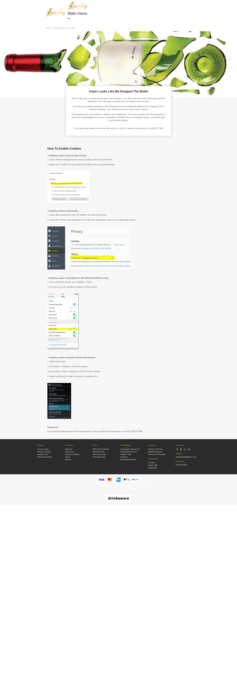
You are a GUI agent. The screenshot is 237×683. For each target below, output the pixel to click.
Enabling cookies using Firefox (62, 211)
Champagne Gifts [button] (76, 22)
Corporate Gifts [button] (145, 22)
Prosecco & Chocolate (156, 454)
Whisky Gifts (153, 465)
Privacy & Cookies (72, 454)
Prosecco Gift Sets (155, 449)
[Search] (161, 12)
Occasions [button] (131, 22)
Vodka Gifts (152, 468)
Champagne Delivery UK (130, 449)
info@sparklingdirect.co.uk (186, 457)
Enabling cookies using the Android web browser (71, 357)
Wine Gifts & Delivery (101, 449)
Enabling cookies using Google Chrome (66, 156)
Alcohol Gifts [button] (118, 22)
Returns (68, 460)
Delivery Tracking (44, 452)
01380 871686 (181, 465)
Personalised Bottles (128, 460)
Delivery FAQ (42, 454)
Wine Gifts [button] (90, 22)
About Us (68, 449)
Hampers (123, 457)
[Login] (171, 12)
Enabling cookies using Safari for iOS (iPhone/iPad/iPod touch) (77, 278)
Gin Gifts (151, 463)
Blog (156, 22)
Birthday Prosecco (155, 452)
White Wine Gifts (99, 454)
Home (48, 28)
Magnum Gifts (125, 454)
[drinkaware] (118, 498)
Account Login (43, 449)
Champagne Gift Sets (128, 452)
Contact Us (52, 427)
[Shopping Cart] (166, 12)
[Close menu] (69, 18)
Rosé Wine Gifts (99, 457)
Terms (67, 457)
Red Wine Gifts (98, 452)
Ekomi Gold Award (44, 457)
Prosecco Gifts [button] (104, 22)
